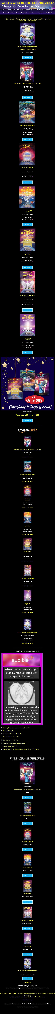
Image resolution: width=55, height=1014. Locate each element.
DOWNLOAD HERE (27, 586)
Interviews (30, 10)
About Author (8, 13)
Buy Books (50, 10)
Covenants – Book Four (11, 740)
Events (31, 13)
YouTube (40, 10)
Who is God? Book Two (10, 746)
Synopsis (11, 10)
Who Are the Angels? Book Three (14, 743)
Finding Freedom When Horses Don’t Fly (16, 728)
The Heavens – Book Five (11, 737)
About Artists (21, 13)
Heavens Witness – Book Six (12, 734)
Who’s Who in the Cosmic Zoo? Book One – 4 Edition (21, 749)
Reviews (20, 10)
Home (3, 10)
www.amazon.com (27, 1000)
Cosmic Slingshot (8, 731)
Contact (40, 13)
